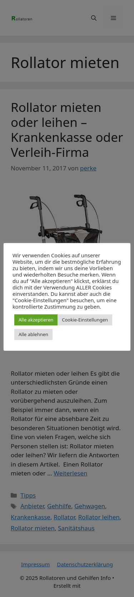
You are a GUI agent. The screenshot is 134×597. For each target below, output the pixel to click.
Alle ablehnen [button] (33, 334)
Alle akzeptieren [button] (36, 319)
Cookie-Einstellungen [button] (85, 319)
